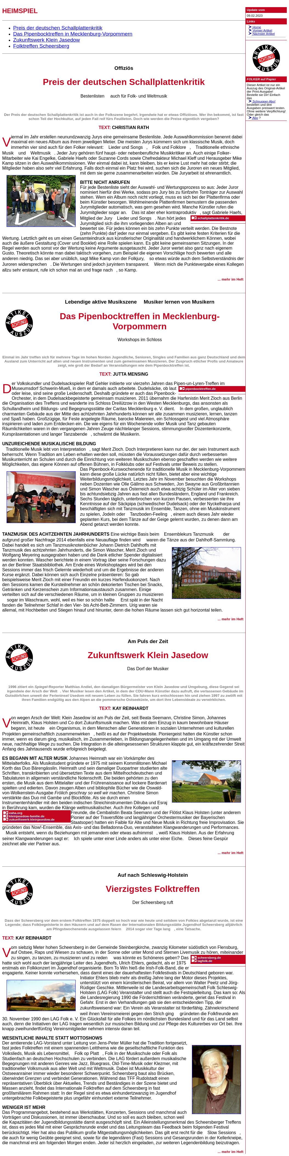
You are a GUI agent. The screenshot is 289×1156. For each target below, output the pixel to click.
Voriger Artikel (259, 30)
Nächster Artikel (261, 33)
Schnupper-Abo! (261, 101)
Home (254, 27)
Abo (252, 117)
